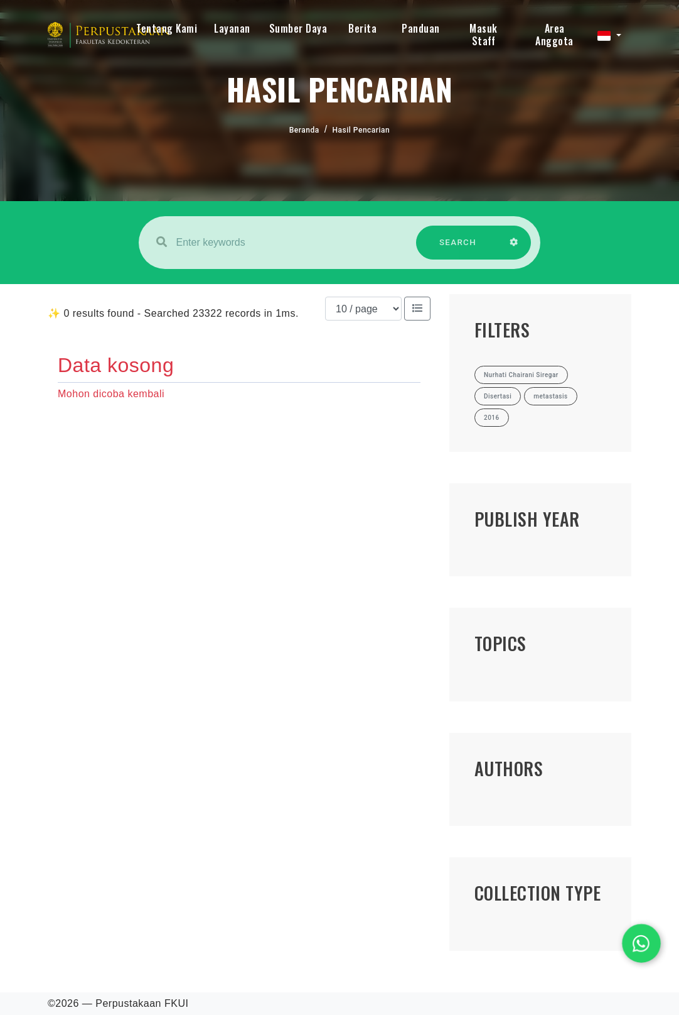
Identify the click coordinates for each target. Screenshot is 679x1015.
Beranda (304, 130)
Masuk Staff (483, 34)
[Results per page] (363, 309)
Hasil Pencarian (361, 130)
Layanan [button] (232, 28)
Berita (362, 28)
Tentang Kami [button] (166, 28)
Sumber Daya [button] (298, 28)
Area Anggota (554, 34)
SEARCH (458, 249)
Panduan (421, 28)
